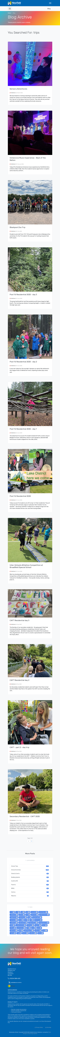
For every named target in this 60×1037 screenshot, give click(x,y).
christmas (35, 914)
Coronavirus (22, 917)
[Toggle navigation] (50, 3)
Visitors (30, 892)
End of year (38, 920)
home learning (23, 922)
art (22, 912)
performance (21, 927)
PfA (28, 927)
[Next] (31, 841)
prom (39, 927)
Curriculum (13, 920)
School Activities (30, 870)
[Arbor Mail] (11, 986)
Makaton (30, 896)
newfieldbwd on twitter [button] (14, 982)
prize (34, 927)
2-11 (17, 912)
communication (44, 914)
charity (22, 914)
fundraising (13, 922)
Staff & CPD (30, 881)
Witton (40, 933)
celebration (14, 914)
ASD (28, 912)
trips (19, 933)
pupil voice (13, 930)
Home (9, 13)
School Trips (30, 866)
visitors (25, 933)
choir (28, 914)
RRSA (30, 888)
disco (21, 920)
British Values (43, 912)
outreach (30, 925)
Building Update (30, 877)
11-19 (12, 912)
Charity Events (30, 873)
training (13, 933)
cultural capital (37, 917)
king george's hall (43, 922)
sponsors (38, 930)
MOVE (12, 925)
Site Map (48, 1027)
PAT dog (13, 927)
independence (33, 922)
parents (38, 925)
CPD (29, 917)
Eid (31, 920)
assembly (34, 912)
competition (14, 917)
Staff (45, 930)
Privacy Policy (39, 1027)
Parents (30, 884)
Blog (49, 8)
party (45, 925)
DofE (26, 920)
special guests (29, 930)
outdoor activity (21, 925)
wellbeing (33, 933)
